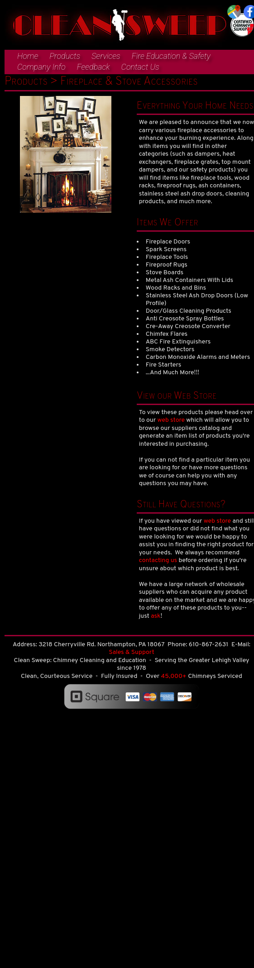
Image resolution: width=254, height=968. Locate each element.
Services (105, 56)
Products (64, 56)
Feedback (93, 67)
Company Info (41, 67)
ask (155, 616)
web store (171, 420)
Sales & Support (131, 652)
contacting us (158, 560)
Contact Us (140, 67)
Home (27, 56)
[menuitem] (23, 56)
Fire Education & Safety (171, 56)
